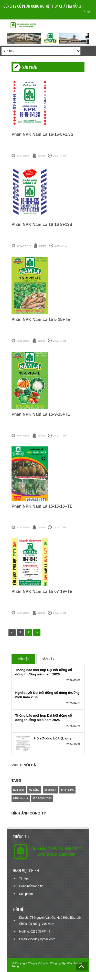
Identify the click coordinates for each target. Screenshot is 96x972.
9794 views (23, 612)
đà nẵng (34, 789)
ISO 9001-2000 (42, 798)
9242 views (23, 527)
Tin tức (24, 878)
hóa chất (18, 789)
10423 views (24, 245)
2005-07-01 (59, 155)
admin (41, 155)
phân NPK (67, 789)
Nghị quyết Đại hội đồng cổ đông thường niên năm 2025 (47, 695)
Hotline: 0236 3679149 (34, 931)
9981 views (23, 340)
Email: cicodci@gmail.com (37, 939)
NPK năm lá (20, 798)
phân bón (50, 789)
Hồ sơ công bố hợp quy (52, 738)
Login (87, 11)
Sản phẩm (26, 894)
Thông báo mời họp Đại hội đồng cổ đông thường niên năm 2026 (43, 672)
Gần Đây (48, 659)
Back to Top (82, 966)
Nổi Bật (23, 659)
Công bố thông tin (31, 886)
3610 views (23, 155)
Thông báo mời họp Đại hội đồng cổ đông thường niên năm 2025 (43, 718)
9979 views (23, 435)
